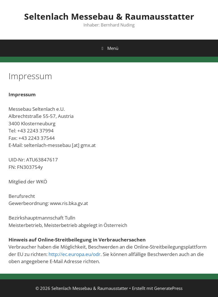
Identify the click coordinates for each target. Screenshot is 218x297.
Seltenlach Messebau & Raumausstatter (109, 16)
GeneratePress (168, 288)
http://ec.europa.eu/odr (74, 254)
